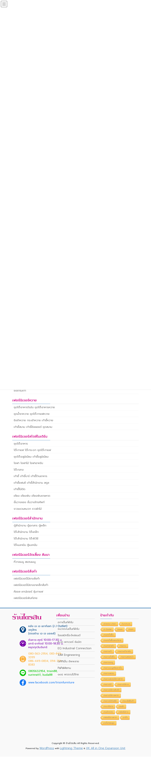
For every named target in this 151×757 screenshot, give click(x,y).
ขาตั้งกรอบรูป (109, 723)
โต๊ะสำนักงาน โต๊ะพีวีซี (26, 539)
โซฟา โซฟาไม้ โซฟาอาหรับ (28, 464)
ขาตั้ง (125, 718)
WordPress (46, 749)
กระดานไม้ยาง (123, 685)
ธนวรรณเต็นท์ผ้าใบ (68, 629)
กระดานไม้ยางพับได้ (111, 690)
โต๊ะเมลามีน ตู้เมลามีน (25, 545)
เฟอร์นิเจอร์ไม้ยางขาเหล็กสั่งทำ (31, 585)
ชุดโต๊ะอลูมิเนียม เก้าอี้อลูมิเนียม (31, 457)
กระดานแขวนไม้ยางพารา (113, 679)
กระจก (131, 629)
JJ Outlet (108, 629)
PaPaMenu (64, 668)
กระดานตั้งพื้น (109, 657)
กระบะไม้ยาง (108, 707)
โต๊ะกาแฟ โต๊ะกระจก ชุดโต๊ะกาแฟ (32, 451)
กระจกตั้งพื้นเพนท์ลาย (112, 640)
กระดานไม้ (108, 685)
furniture (126, 624)
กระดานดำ (108, 652)
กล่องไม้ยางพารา (110, 718)
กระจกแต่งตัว (109, 646)
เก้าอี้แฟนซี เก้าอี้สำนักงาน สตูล (31, 483)
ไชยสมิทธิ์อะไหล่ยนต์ (69, 636)
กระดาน (123, 646)
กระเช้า (121, 707)
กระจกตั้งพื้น (109, 635)
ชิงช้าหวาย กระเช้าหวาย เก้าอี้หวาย (33, 421)
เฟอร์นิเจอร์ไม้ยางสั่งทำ (27, 579)
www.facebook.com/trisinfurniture (51, 683)
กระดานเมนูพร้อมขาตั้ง (113, 668)
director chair (110, 624)
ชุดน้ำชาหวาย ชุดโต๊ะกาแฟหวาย (31, 414)
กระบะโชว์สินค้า (128, 701)
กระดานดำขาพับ (124, 652)
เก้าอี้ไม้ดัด (19, 490)
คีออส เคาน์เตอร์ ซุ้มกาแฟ (28, 592)
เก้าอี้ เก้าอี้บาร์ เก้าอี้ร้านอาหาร (30, 477)
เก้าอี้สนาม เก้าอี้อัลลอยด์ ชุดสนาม (33, 427)
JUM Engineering (69, 655)
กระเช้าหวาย (108, 712)
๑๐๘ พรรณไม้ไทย (68, 675)
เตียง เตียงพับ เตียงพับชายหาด (32, 496)
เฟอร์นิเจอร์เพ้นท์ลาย (25, 598)
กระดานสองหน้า (127, 657)
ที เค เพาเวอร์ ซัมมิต (69, 642)
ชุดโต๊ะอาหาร (21, 444)
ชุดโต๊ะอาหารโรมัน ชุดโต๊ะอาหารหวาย (34, 408)
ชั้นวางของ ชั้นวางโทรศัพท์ (29, 503)
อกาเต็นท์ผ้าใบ (65, 623)
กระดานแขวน (109, 674)
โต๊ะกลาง (19, 470)
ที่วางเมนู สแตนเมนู (25, 562)
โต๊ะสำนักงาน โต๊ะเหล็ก (26, 532)
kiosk (120, 629)
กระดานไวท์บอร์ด (110, 701)
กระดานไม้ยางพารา (111, 696)
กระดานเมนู (108, 663)
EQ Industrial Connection (74, 649)
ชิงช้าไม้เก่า (20, 391)
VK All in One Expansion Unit (105, 749)
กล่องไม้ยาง (123, 712)
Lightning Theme (71, 749)
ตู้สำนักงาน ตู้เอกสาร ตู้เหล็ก (30, 526)
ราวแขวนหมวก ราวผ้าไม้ (28, 509)
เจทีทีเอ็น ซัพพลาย (68, 662)
